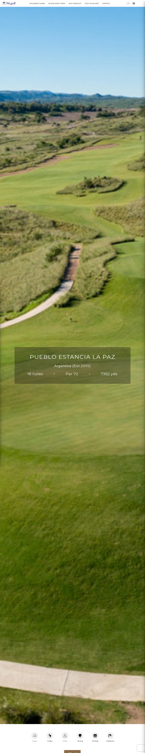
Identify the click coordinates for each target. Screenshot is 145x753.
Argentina (62, 366)
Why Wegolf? (77, 3)
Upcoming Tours (39, 3)
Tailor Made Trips (59, 3)
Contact (109, 3)
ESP (134, 3)
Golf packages (94, 3)
